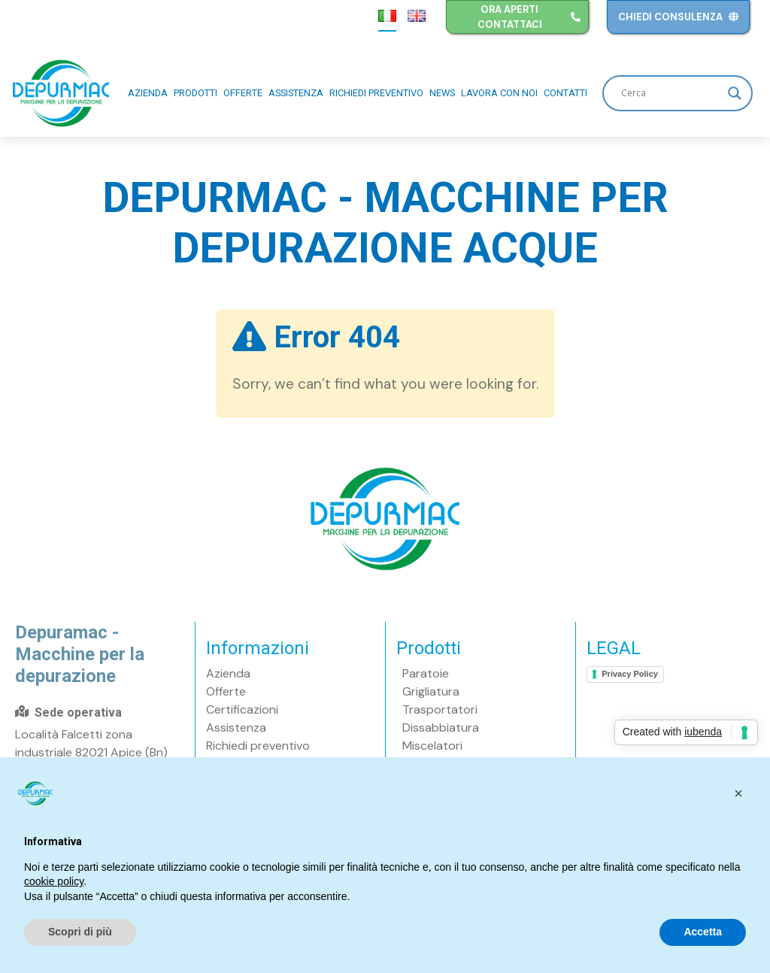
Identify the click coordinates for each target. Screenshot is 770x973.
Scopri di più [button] (80, 932)
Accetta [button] (703, 932)
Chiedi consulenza (678, 17)
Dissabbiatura (440, 727)
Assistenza (295, 93)
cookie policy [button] (53, 881)
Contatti (565, 93)
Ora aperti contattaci (529, 17)
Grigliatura (430, 691)
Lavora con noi (499, 93)
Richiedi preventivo (376, 93)
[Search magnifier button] (734, 93)
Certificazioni (242, 709)
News (442, 93)
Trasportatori (439, 709)
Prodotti (195, 93)
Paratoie (425, 673)
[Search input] (670, 93)
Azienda (148, 93)
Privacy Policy (630, 673)
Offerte (242, 93)
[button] (738, 793)
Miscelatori (432, 745)
